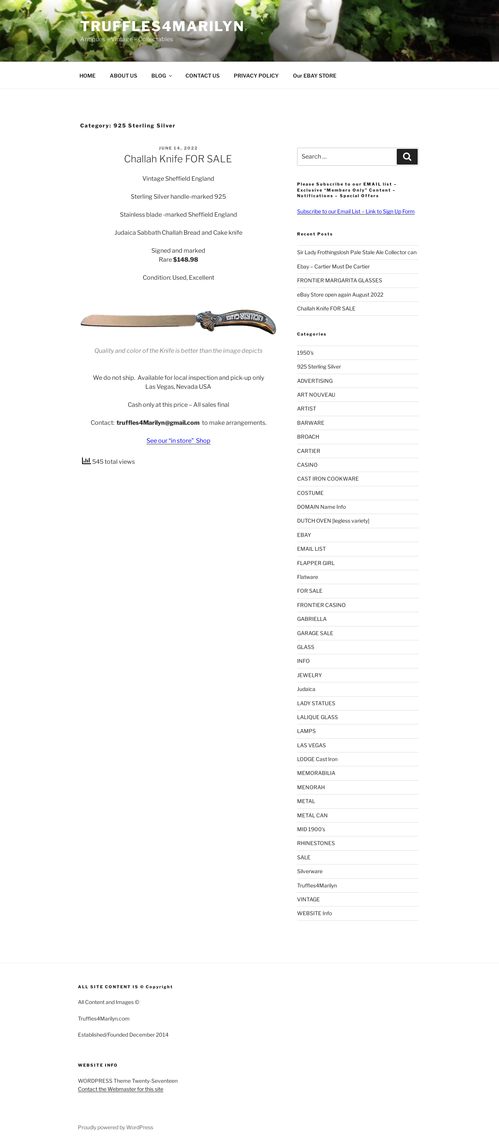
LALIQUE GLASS (317, 717)
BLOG (162, 75)
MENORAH (311, 787)
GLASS (305, 647)
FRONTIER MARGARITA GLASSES (339, 280)
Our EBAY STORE (314, 75)
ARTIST (306, 408)
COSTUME (310, 493)
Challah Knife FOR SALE (178, 159)
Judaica (306, 689)
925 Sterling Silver (319, 366)
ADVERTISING (315, 381)
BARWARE (310, 423)
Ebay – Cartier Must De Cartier (333, 266)
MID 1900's (311, 829)
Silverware (310, 871)
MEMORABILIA (316, 773)
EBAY (304, 535)
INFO (303, 661)
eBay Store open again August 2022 (340, 294)
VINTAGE (308, 899)
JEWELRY (309, 675)
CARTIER (308, 451)
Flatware (307, 577)
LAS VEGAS (311, 745)
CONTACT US (202, 75)
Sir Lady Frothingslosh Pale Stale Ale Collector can (357, 252)
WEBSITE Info (314, 913)
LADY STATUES (316, 703)
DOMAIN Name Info (321, 507)
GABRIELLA (312, 619)
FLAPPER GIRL (316, 563)
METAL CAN (312, 815)
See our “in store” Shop (178, 440)
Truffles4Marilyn (162, 26)
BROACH (308, 436)
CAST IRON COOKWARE (328, 478)
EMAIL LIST (311, 549)
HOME (87, 75)
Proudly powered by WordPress (115, 1127)
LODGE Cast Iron (317, 759)
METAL (306, 801)
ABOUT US (123, 75)
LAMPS (306, 731)
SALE (304, 857)
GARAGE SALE (315, 633)
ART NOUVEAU (316, 394)
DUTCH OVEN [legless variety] (333, 520)
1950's (305, 352)
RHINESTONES (316, 843)
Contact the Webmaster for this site (120, 1089)
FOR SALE (310, 590)
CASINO (307, 465)
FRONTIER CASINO (321, 605)
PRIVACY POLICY (256, 75)
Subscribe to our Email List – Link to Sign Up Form (356, 211)
